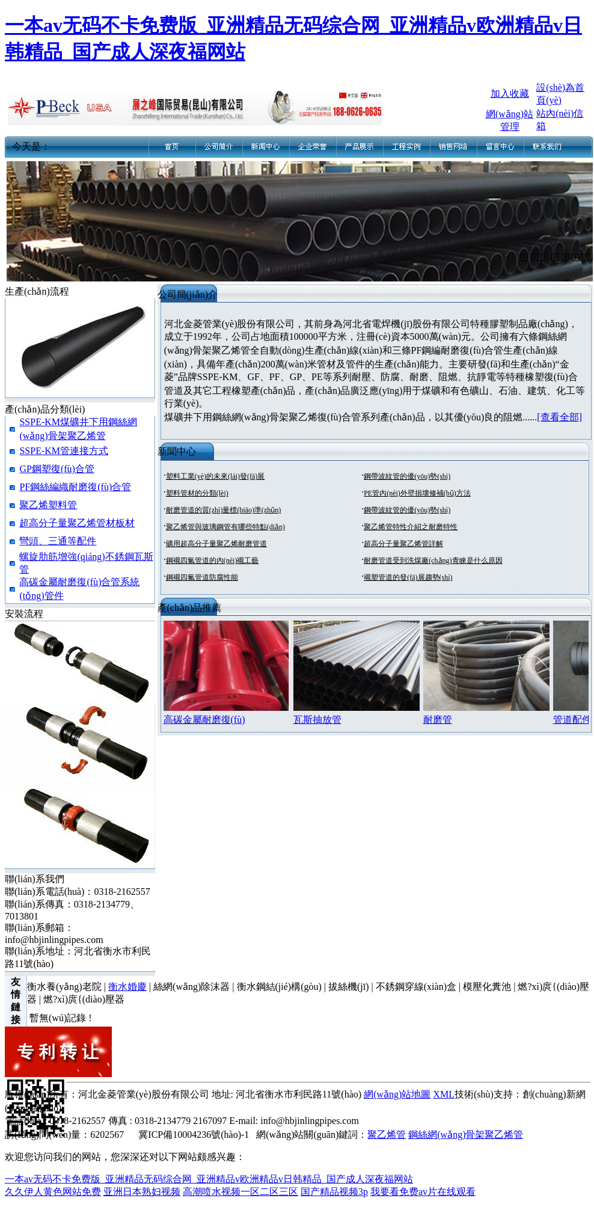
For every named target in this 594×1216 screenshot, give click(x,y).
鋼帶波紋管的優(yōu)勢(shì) (407, 476)
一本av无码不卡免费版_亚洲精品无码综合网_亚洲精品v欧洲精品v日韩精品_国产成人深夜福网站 (209, 1179)
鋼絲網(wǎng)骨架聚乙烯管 (465, 1134)
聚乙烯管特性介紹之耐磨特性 (411, 527)
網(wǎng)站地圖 (397, 1094)
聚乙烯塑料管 (48, 505)
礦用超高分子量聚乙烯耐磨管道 (216, 543)
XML (444, 1094)
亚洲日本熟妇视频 (141, 1192)
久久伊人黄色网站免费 (53, 1192)
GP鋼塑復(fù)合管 (56, 469)
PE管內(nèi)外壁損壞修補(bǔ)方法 (417, 493)
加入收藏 (510, 93)
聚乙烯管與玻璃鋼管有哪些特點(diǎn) (225, 527)
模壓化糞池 (487, 986)
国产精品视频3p (334, 1192)
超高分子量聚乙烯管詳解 (403, 543)
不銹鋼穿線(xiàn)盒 (416, 986)
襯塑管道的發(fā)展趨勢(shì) (408, 577)
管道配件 (572, 719)
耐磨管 (437, 719)
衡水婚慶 (127, 986)
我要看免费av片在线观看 (423, 1192)
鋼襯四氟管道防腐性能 (202, 577)
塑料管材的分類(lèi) (197, 493)
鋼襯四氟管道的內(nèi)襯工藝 (212, 560)
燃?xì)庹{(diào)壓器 (83, 999)
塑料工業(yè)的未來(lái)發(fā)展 (215, 476)
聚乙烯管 (386, 1134)
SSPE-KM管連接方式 (63, 451)
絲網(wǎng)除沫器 (191, 986)
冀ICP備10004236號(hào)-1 (193, 1134)
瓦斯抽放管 (317, 719)
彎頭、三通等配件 (57, 541)
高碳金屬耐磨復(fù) (204, 719)
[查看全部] (559, 417)
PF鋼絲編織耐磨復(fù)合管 (75, 487)
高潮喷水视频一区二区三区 (240, 1192)
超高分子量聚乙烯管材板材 (77, 523)
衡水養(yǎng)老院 (64, 986)
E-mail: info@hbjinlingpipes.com (294, 1121)
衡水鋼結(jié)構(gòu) (279, 986)
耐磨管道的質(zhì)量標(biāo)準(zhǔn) (223, 510)
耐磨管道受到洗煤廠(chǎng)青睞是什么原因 (433, 560)
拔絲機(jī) (348, 986)
